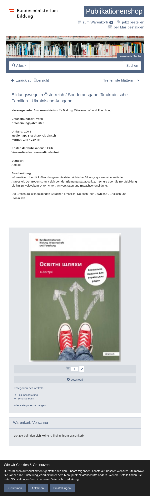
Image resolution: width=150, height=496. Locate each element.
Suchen (132, 66)
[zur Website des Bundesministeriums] (33, 18)
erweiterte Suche (130, 56)
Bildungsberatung (28, 394)
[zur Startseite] (114, 11)
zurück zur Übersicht (30, 80)
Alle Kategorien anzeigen (30, 405)
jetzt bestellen (130, 22)
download (75, 379)
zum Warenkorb (95, 22)
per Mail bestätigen (126, 27)
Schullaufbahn (26, 398)
